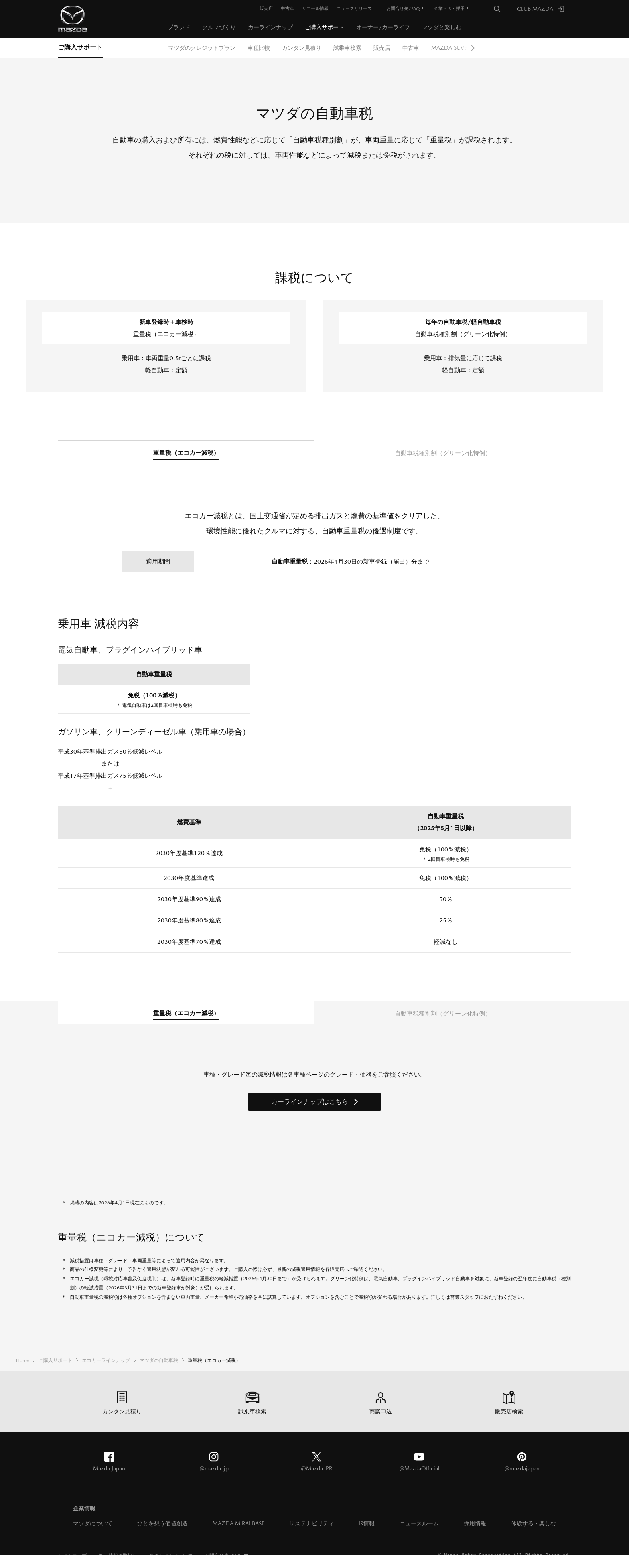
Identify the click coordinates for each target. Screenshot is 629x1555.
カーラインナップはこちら (309, 1101)
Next (473, 48)
